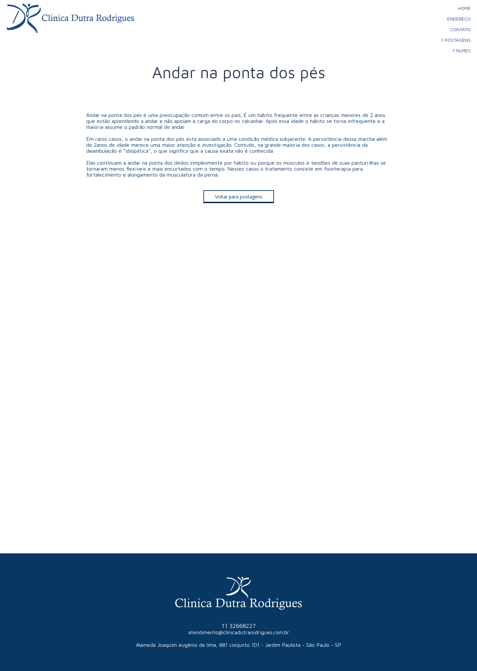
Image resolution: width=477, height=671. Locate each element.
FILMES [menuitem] (463, 50)
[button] (238, 196)
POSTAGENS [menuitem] (458, 40)
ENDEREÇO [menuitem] (459, 19)
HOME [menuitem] (464, 8)
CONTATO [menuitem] (460, 29)
